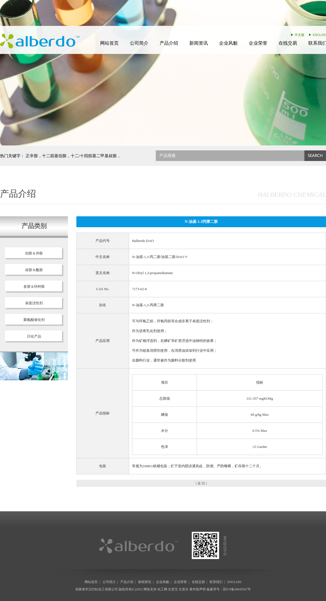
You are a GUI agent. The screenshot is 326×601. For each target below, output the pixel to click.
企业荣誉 (258, 43)
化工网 (162, 589)
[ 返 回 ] (201, 483)
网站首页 (109, 43)
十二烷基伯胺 (54, 156)
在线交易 (288, 43)
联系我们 (216, 582)
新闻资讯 (198, 43)
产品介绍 (169, 43)
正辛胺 (32, 156)
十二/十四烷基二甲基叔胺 (94, 156)
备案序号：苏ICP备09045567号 (229, 589)
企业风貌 (228, 43)
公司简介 (139, 43)
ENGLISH (234, 582)
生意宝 (173, 589)
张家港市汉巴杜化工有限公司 (96, 589)
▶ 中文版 (297, 35)
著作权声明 (197, 589)
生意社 (184, 589)
